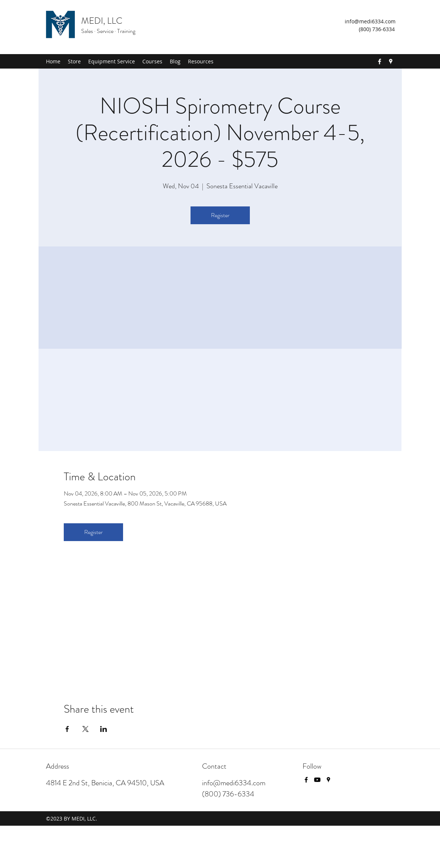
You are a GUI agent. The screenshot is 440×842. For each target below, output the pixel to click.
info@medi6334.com (370, 21)
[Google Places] (390, 61)
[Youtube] (317, 779)
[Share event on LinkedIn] (103, 729)
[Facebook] (379, 61)
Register (220, 215)
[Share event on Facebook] (67, 729)
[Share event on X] (85, 729)
